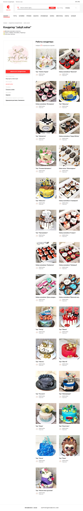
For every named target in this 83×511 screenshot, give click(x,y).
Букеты (67, 16)
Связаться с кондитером (18, 71)
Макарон (36, 16)
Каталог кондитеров (8, 1)
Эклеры (52, 16)
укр (76, 1)
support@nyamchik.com (49, 507)
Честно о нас (19, 1)
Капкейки (21, 16)
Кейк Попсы (59, 16)
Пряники (28, 16)
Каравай (73, 16)
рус (79, 1)
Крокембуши (44, 16)
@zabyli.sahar (9, 84)
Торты (15, 16)
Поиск (52, 7)
